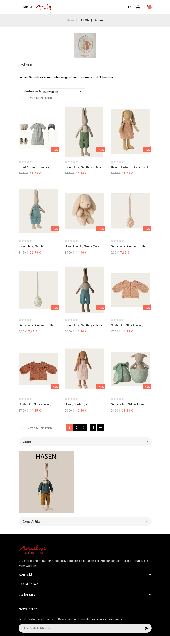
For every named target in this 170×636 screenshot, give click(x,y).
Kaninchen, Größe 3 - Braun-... (86, 325)
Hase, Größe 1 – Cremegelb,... (132, 167)
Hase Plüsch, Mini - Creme (83, 246)
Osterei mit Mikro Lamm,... (130, 404)
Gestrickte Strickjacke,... (128, 325)
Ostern (28, 442)
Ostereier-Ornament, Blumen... (132, 246)
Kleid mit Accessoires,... (36, 167)
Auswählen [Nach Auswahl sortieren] (63, 91)
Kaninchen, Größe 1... (33, 246)
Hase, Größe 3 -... (77, 404)
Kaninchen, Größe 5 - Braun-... (86, 167)
